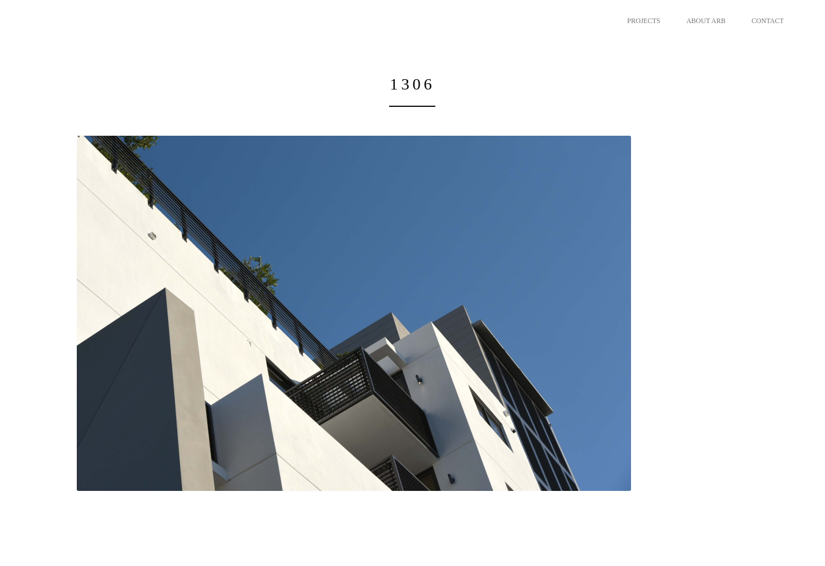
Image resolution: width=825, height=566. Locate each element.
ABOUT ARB (706, 21)
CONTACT (768, 21)
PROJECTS (643, 21)
